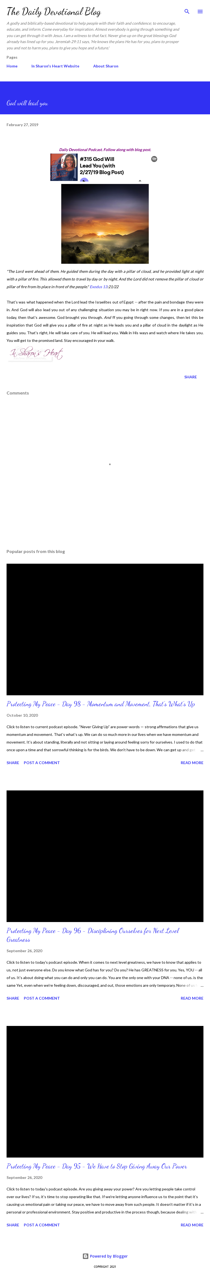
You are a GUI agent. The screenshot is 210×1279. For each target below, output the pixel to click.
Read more (192, 762)
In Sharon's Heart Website (55, 66)
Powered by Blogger (105, 1256)
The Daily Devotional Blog (54, 11)
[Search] (187, 10)
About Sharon (105, 66)
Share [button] (190, 377)
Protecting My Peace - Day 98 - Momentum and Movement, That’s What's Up (101, 704)
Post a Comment (42, 762)
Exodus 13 (98, 286)
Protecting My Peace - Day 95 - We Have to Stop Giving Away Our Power (97, 1166)
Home (12, 66)
